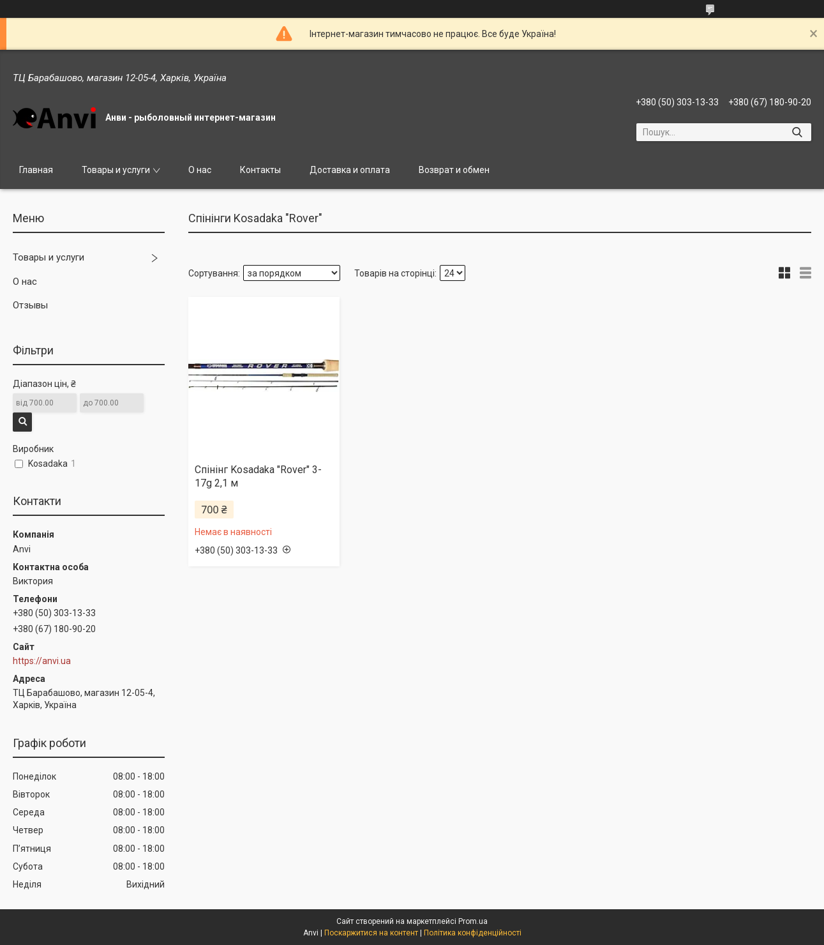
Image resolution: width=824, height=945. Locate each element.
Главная (36, 170)
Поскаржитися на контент (371, 932)
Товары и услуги (116, 170)
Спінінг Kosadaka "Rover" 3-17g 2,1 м (258, 476)
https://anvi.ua (42, 661)
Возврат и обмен (454, 170)
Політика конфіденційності (472, 932)
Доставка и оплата (350, 170)
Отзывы (30, 305)
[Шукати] (797, 132)
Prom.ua (473, 921)
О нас (199, 170)
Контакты (260, 170)
